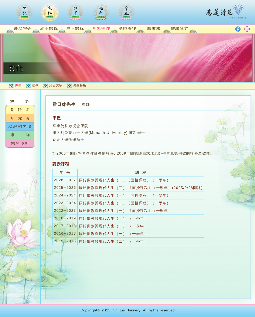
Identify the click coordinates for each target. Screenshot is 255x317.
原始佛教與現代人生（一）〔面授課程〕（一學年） (125, 180)
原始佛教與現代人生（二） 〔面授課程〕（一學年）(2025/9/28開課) (141, 188)
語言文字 (55, 85)
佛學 (18, 85)
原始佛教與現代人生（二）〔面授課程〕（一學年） (125, 203)
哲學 (35, 85)
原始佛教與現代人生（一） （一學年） (113, 218)
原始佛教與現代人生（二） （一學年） (113, 226)
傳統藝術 (79, 85)
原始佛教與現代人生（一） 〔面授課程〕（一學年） (125, 211)
